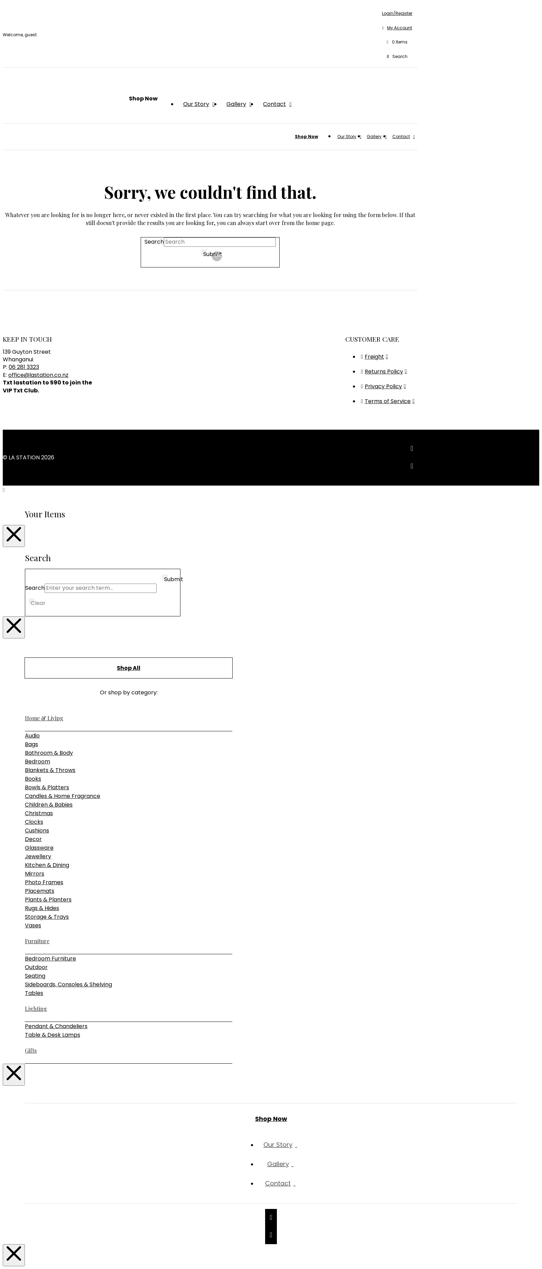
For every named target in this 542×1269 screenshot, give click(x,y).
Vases (33, 925)
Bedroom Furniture (50, 959)
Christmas (39, 813)
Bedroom (37, 761)
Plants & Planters (48, 900)
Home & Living (44, 718)
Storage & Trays (47, 917)
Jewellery (38, 856)
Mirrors (34, 874)
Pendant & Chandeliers (56, 1026)
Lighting (36, 1008)
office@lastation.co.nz (38, 375)
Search (154, 242)
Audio (32, 736)
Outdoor (36, 967)
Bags (31, 744)
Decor (33, 839)
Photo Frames (44, 882)
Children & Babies (49, 805)
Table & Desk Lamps (52, 1035)
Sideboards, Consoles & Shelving (68, 984)
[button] (397, 42)
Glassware (39, 848)
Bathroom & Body (49, 753)
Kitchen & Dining (47, 865)
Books (33, 779)
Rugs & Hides (42, 908)
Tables (34, 993)
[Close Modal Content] (14, 536)
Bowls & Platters (47, 787)
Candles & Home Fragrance (62, 796)
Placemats (39, 891)
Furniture (37, 941)
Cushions (37, 830)
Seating (35, 976)
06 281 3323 (24, 367)
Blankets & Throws (50, 770)
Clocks (34, 822)
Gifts (31, 1050)
